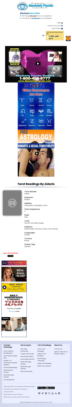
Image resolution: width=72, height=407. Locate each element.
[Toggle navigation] (68, 38)
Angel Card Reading (44, 363)
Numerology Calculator (41, 360)
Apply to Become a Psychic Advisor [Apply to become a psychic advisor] (61, 353)
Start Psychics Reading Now (9, 352)
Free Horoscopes (26, 371)
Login (59, 23)
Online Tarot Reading (41, 355)
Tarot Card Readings (41, 350)
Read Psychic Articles (8, 371)
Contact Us (58, 349)
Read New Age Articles (9, 376)
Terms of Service (18, 394)
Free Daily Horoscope (24, 350)
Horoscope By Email (27, 359)
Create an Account (54, 26)
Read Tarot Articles (44, 366)
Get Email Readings (10, 367)
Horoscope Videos (27, 356)
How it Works (56, 28)
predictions (36, 18)
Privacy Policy (26, 397)
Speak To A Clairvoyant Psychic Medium (10, 363)
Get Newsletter (9, 380)
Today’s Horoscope (27, 354)
